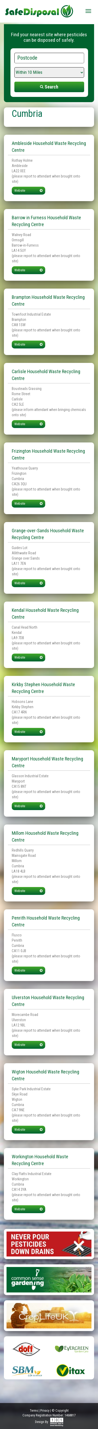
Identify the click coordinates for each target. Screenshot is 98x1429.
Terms (34, 1410)
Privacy (44, 1410)
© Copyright (60, 1410)
